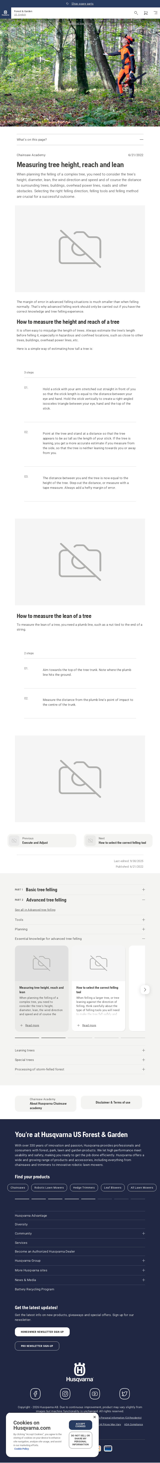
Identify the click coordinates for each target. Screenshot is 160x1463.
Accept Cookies (80, 1425)
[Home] (5, 13)
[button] (27, 1038)
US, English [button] (20, 14)
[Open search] (136, 13)
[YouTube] (94, 1393)
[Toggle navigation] (155, 13)
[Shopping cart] (145, 13)
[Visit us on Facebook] (35, 1393)
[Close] (94, 1417)
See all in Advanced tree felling (35, 910)
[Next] (145, 989)
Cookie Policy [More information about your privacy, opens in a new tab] (21, 1448)
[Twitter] (124, 1393)
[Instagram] (65, 1393)
